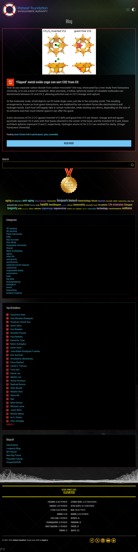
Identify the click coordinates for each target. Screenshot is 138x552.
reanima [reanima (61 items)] (37, 208)
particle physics (37, 134)
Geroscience (12, 445)
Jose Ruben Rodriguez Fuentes (25, 351)
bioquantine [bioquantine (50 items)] (51, 201)
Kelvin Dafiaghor (18, 344)
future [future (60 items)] (26, 205)
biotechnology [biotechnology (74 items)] (84, 201)
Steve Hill (14, 395)
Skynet (9, 248)
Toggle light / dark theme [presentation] (133, 9)
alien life (10, 256)
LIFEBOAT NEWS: (76, 502)
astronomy (11, 267)
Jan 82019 (10, 82)
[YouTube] (108, 540)
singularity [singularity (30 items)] (79, 209)
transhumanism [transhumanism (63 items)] (114, 208)
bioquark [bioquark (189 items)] (62, 201)
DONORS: (60, 514)
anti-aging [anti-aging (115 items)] (28, 201)
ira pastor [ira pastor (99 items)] (103, 204)
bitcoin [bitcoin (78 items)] (94, 201)
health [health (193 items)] (44, 205)
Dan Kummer (16, 355)
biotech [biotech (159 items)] (73, 201)
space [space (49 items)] (84, 209)
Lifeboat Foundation (19, 540)
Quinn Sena (15, 325)
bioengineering (13, 282)
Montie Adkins (17, 413)
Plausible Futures (14, 459)
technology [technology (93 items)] (102, 208)
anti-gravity (11, 259)
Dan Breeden (16, 329)
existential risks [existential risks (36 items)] (12, 205)
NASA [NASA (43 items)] (20, 209)
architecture (12, 262)
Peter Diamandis (14, 234)
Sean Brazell (16, 388)
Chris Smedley (17, 421)
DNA (8, 237)
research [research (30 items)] (69, 209)
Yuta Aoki (15, 369)
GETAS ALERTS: (76, 506)
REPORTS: (74, 518)
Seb (12, 399)
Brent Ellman (16, 402)
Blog (69, 22)
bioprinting (11, 290)
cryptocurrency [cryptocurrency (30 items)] (122, 201)
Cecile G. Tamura (18, 366)
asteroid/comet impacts (17, 265)
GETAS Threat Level (69, 492)
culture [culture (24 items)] (128, 201)
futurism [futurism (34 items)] (32, 205)
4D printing (11, 231)
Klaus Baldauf (17, 362)
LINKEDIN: (52, 506)
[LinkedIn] (103, 540)
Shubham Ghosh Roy (20, 322)
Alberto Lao (15, 377)
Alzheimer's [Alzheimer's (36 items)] (18, 201)
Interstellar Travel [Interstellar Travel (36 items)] (91, 205)
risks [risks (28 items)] (74, 209)
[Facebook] (92, 540)
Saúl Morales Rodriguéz (21, 318)
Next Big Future (13, 455)
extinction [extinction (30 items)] (21, 205)
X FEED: (53, 510)
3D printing (11, 228)
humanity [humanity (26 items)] (64, 205)
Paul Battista (16, 336)
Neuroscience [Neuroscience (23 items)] (25, 209)
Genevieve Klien (17, 314)
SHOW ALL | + (10, 424)
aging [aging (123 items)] (8, 201)
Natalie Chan (16, 391)
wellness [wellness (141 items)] (127, 208)
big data (10, 279)
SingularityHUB (13, 462)
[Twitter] (97, 540)
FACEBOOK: (51, 502)
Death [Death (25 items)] (132, 201)
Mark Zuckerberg (14, 251)
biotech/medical (14, 293)
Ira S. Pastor (16, 417)
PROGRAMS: (75, 522)
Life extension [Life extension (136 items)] (116, 205)
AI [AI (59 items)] (13, 201)
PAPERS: (74, 526)
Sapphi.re (45, 540)
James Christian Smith (22, 134)
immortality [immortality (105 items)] (79, 204)
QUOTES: (74, 530)
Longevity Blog (13, 448)
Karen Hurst (16, 347)
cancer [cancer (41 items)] (115, 201)
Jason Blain (16, 410)
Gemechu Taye (17, 340)
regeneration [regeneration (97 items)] (60, 208)
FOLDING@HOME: (52, 522)
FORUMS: (62, 530)
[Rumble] (113, 540)
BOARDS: (74, 514)
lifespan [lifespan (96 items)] (128, 204)
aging (9, 253)
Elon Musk (11, 242)
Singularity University (16, 245)
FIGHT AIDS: (55, 518)
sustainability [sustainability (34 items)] (91, 209)
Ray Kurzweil (12, 239)
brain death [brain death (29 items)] (109, 201)
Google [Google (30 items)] (38, 205)
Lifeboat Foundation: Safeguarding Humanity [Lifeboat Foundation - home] (62, 9)
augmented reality (14, 270)
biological (11, 284)
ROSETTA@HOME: (51, 526)
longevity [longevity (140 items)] (12, 208)
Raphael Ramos (17, 384)
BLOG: (73, 510)
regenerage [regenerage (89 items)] (47, 208)
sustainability (53, 134)
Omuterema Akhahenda (21, 358)
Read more (69, 143)
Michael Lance (17, 406)
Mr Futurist (11, 452)
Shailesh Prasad (18, 333)
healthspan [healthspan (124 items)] (55, 205)
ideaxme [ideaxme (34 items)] (70, 205)
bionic (9, 287)
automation (11, 273)
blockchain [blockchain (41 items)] (101, 201)
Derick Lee (15, 373)
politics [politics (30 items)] (31, 209)
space (46, 134)
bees (8, 276)
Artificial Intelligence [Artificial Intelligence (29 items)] (41, 201)
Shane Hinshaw (17, 380)
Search (132, 165)
